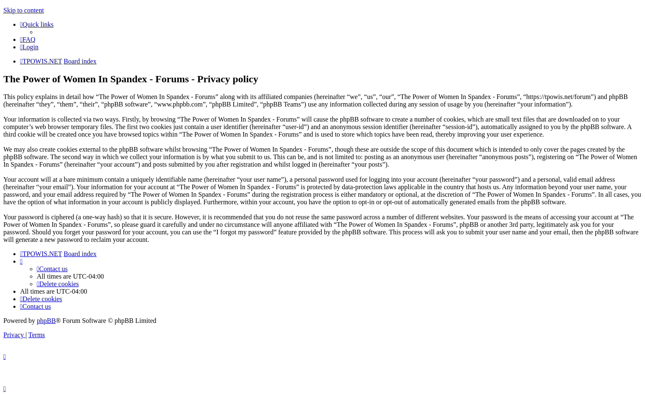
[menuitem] (28, 39)
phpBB (46, 320)
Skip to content (23, 10)
